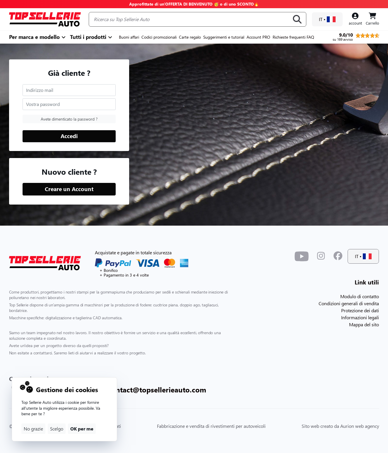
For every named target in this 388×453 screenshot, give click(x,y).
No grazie (33, 428)
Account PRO (258, 37)
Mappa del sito (364, 324)
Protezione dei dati (360, 310)
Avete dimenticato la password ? (69, 119)
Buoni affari (129, 37)
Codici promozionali (159, 37)
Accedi (69, 136)
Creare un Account (69, 189)
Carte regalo (190, 37)
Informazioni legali (360, 317)
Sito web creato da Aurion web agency (340, 426)
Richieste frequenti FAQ (293, 37)
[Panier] (372, 19)
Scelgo (56, 428)
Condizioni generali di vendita (349, 303)
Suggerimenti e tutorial (223, 37)
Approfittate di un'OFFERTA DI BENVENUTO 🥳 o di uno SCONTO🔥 (194, 4)
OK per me (81, 428)
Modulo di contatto (359, 296)
